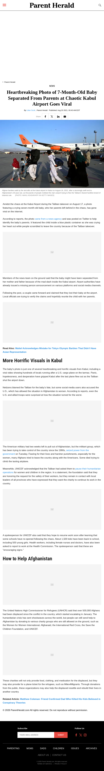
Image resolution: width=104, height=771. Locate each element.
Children (58, 748)
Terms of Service (44, 764)
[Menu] (4, 5)
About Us (43, 755)
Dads (43, 748)
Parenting (13, 748)
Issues (75, 748)
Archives (91, 748)
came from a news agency (48, 219)
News (52, 86)
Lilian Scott (31, 110)
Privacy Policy (61, 764)
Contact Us (59, 755)
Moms (29, 748)
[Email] (64, 116)
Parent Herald (9, 82)
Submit (61, 735)
